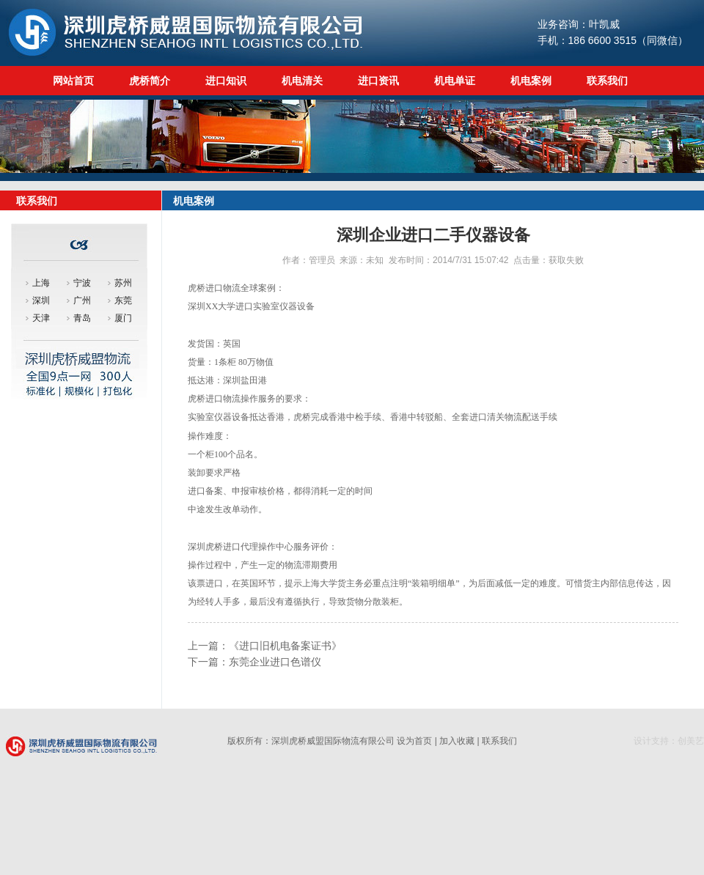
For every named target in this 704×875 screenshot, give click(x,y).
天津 (41, 318)
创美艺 (691, 741)
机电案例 (530, 80)
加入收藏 (456, 741)
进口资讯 (378, 80)
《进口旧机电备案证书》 (285, 645)
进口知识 (225, 80)
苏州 (123, 283)
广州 (82, 300)
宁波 (82, 283)
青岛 (82, 318)
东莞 (123, 300)
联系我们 (607, 80)
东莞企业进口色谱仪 (275, 662)
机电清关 (302, 80)
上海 (41, 283)
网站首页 (73, 80)
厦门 (123, 318)
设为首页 (414, 741)
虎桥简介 (149, 80)
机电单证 (454, 80)
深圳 (41, 300)
